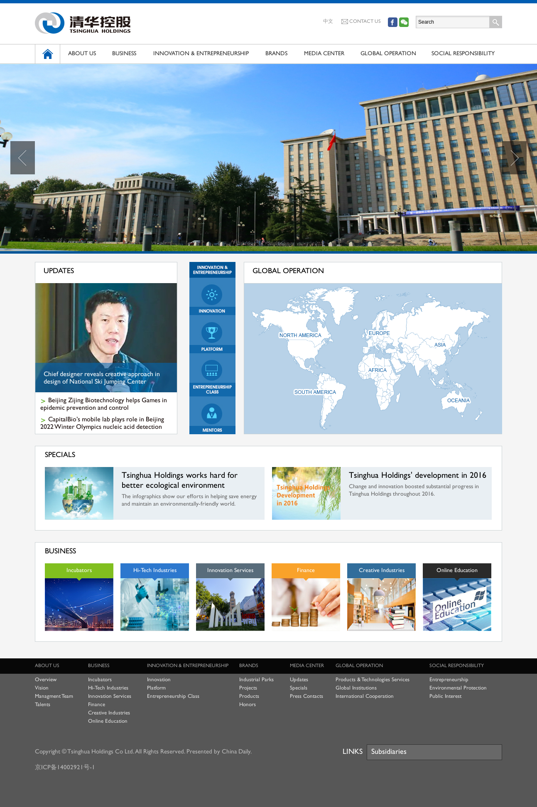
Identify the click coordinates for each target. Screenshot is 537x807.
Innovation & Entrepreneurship (212, 270)
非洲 (379, 382)
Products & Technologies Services (372, 679)
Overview (45, 679)
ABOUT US (82, 53)
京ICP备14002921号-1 (65, 767)
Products (249, 696)
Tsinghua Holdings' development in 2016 (417, 476)
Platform (212, 334)
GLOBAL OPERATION (388, 53)
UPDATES (59, 271)
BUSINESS (124, 53)
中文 (328, 22)
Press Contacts (306, 696)
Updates (299, 679)
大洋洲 (462, 401)
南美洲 (319, 401)
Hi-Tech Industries (108, 688)
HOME (47, 54)
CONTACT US (361, 21)
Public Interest (445, 696)
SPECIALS (60, 455)
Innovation (212, 296)
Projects (248, 688)
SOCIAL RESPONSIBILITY (463, 53)
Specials (298, 688)
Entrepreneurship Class (212, 374)
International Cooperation (365, 696)
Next (514, 157)
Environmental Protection (458, 688)
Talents (42, 704)
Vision (42, 688)
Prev (22, 157)
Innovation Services (109, 696)
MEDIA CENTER (324, 53)
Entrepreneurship (448, 679)
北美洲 (306, 330)
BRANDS (276, 53)
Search (496, 22)
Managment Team (54, 696)
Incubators (100, 679)
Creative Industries (109, 713)
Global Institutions (356, 688)
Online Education (108, 721)
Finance (96, 704)
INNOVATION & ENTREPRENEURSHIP (201, 53)
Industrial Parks (256, 679)
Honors (247, 704)
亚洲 (437, 341)
